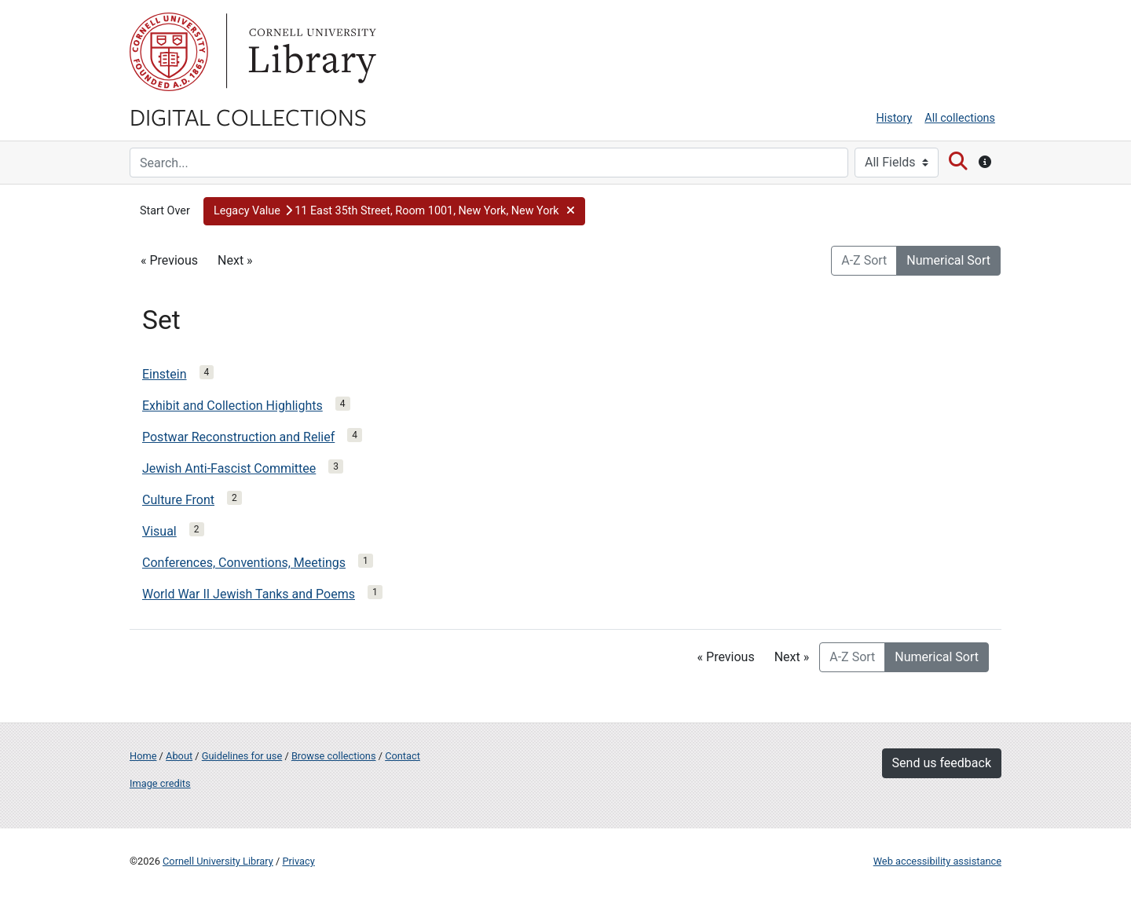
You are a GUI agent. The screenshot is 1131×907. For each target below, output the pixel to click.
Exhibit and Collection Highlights (232, 405)
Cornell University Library (218, 861)
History (895, 118)
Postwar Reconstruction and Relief (238, 437)
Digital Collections (248, 116)
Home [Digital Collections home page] (143, 756)
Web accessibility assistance (937, 861)
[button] (394, 211)
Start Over (165, 211)
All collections (959, 118)
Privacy (298, 861)
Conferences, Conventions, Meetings (244, 562)
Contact (402, 756)
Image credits (160, 783)
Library (310, 52)
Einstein (164, 374)
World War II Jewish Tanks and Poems (248, 594)
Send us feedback (941, 762)
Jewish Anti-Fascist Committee (229, 468)
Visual (159, 531)
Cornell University (169, 52)
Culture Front (178, 499)
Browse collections (333, 756)
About (179, 756)
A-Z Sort (864, 260)
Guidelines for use (242, 756)
